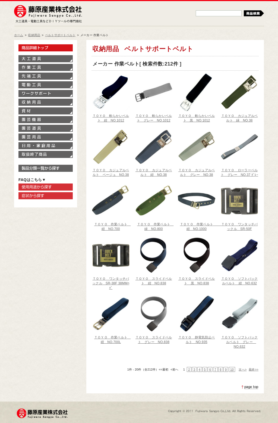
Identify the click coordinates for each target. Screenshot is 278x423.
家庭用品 (45, 145)
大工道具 (45, 58)
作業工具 (45, 67)
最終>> (253, 369)
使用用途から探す (45, 187)
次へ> (243, 369)
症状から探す (45, 195)
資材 (45, 110)
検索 (254, 13)
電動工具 (45, 84)
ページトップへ (250, 387)
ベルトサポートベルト (60, 35)
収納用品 (34, 35)
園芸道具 (45, 128)
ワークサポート (45, 93)
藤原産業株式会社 (48, 11)
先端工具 (45, 76)
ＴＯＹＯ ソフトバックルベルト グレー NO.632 (239, 342)
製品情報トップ (45, 47)
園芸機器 (45, 119)
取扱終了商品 (45, 154)
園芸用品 (45, 137)
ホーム (18, 35)
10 (232, 369)
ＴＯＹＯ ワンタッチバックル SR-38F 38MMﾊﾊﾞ (110, 283)
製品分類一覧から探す (45, 168)
